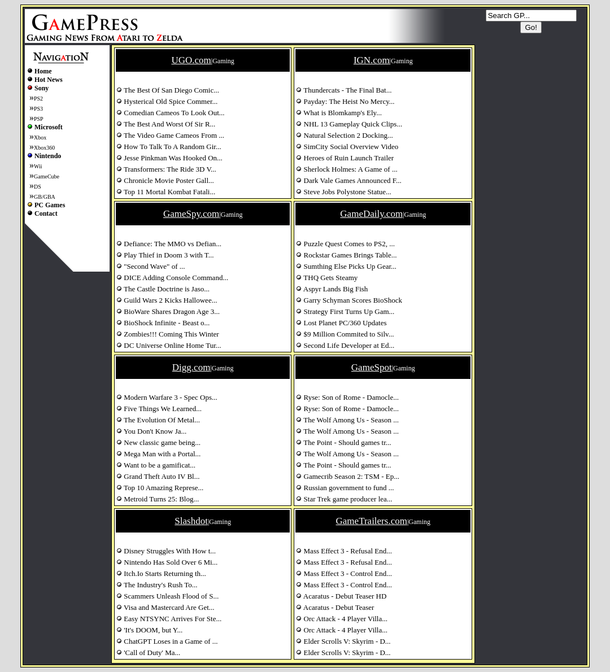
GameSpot (371, 367)
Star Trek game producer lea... (344, 499)
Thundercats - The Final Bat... (343, 90)
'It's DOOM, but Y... (149, 630)
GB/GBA (44, 197)
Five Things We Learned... (159, 408)
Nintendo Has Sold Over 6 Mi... (166, 562)
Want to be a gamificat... (155, 465)
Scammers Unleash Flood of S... (167, 596)
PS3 (38, 109)
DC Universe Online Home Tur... (168, 345)
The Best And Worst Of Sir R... (165, 124)
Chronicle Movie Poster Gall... (165, 180)
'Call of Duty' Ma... (148, 652)
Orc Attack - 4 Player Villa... (341, 618)
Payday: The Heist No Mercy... (345, 101)
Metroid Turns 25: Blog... (157, 499)
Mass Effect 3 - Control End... (344, 573)
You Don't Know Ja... (151, 431)
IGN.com (372, 60)
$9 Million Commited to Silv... (345, 334)
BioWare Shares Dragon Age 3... (168, 311)
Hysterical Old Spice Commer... (166, 101)
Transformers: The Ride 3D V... (166, 169)
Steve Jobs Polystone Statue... (343, 191)
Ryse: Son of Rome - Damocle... (347, 397)
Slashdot (191, 521)
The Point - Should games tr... (343, 442)
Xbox (40, 137)
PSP (38, 119)
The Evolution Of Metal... (158, 420)
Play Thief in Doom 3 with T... (165, 255)
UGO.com (191, 60)
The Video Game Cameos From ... (170, 135)
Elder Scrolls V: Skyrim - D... (343, 641)
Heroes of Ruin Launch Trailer (345, 158)
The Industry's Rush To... (157, 585)
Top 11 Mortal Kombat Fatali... (165, 191)
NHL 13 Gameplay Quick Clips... (349, 124)
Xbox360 (44, 148)
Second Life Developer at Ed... (345, 345)
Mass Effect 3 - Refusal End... (344, 551)
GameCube (46, 176)
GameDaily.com (371, 213)
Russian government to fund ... (345, 487)
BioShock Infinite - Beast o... (163, 322)
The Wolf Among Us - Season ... (347, 420)
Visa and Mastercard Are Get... (165, 607)
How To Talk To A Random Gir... (168, 146)
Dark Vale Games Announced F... (348, 180)
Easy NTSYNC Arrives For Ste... (168, 618)
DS (37, 187)
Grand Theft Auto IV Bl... (157, 476)
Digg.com (191, 367)
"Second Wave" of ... (150, 266)
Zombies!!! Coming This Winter (167, 334)
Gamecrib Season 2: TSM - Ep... (347, 476)
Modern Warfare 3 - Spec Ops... (166, 397)
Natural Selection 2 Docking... (344, 135)
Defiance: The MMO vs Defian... (168, 243)
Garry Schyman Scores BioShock (349, 300)
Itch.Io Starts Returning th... (161, 573)
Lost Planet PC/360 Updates (341, 322)
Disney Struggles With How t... (166, 551)
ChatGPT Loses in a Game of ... (166, 641)
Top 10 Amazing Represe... (159, 487)
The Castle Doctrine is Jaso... (163, 289)
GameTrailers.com (371, 521)
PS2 (38, 98)
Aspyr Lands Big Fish (332, 289)
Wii (38, 166)
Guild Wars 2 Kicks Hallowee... (166, 300)
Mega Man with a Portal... (158, 454)
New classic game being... (158, 442)
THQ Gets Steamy (327, 277)
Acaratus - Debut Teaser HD (341, 596)
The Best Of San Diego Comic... (167, 90)
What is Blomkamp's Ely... (339, 112)
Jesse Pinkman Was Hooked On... (169, 158)
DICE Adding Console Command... (172, 277)
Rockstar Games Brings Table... (346, 255)
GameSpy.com (191, 213)
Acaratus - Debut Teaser (335, 607)
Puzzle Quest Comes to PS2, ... (345, 243)
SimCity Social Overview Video (347, 146)
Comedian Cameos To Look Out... (170, 112)
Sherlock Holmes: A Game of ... (346, 169)
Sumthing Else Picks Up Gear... (346, 266)
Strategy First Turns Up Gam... (345, 311)
